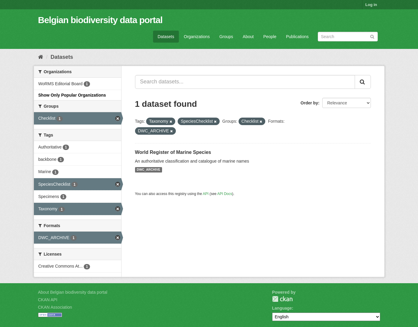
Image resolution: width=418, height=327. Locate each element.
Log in (371, 4)
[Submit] (372, 36)
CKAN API (48, 299)
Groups (226, 36)
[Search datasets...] (245, 82)
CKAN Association (55, 307)
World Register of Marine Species (173, 152)
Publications (297, 36)
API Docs (224, 194)
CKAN (282, 299)
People (269, 36)
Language (282, 308)
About (248, 36)
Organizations (197, 36)
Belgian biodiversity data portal (100, 20)
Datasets (166, 36)
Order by (309, 102)
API (206, 194)
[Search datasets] (348, 36)
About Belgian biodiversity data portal (72, 292)
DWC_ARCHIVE (148, 170)
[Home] (40, 57)
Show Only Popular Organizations (72, 95)
